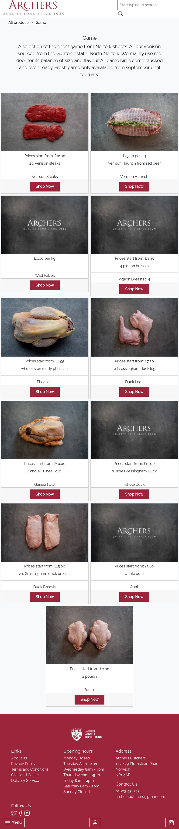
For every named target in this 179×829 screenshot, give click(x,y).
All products (19, 22)
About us (19, 758)
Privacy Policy (23, 764)
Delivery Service (25, 780)
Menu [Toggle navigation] (13, 822)
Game (41, 22)
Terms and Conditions (29, 769)
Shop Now (45, 186)
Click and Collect (25, 775)
